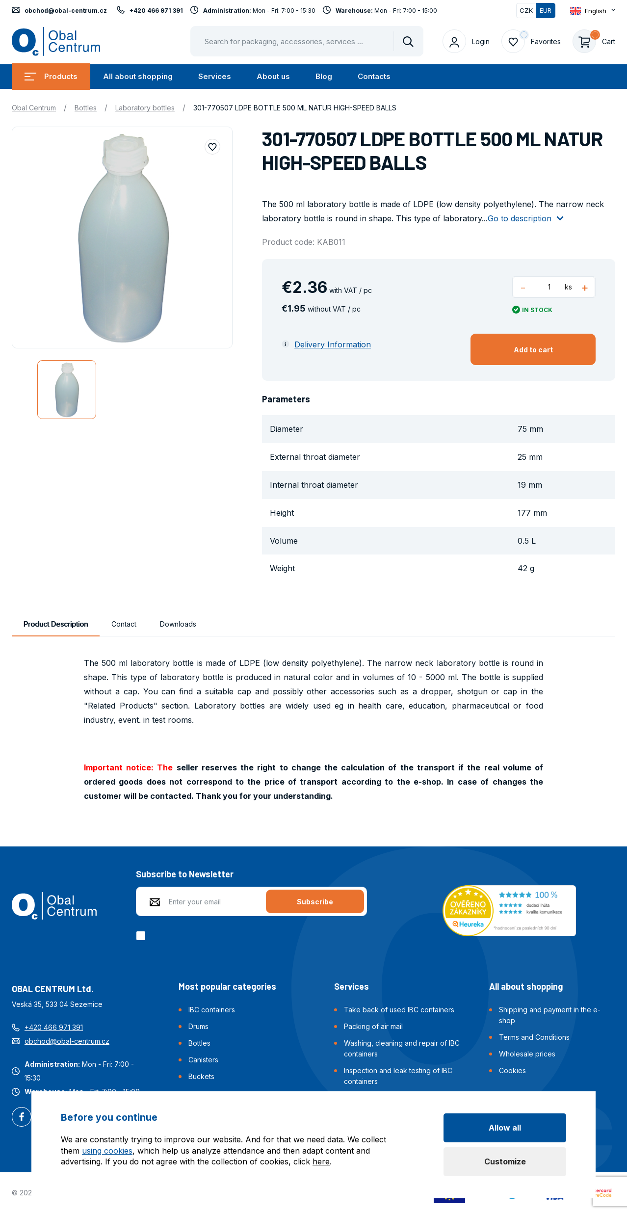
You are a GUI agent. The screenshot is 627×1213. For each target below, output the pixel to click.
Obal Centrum (34, 108)
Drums (198, 1026)
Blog (323, 76)
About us (273, 76)
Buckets (201, 1076)
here (321, 1161)
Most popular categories (227, 986)
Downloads (178, 624)
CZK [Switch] (526, 10)
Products (51, 76)
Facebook (21, 1118)
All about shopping (138, 76)
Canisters (203, 1059)
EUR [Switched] (545, 10)
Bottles (86, 108)
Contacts (374, 76)
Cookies (512, 1070)
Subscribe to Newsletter (185, 874)
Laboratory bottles (145, 108)
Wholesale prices (527, 1054)
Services (214, 76)
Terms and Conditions (534, 1037)
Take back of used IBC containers (399, 1009)
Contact (123, 624)
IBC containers (211, 1009)
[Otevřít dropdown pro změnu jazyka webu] (592, 10)
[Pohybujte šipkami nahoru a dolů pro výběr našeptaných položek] (306, 41)
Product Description (56, 624)
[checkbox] (142, 936)
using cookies (107, 1151)
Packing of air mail (373, 1026)
